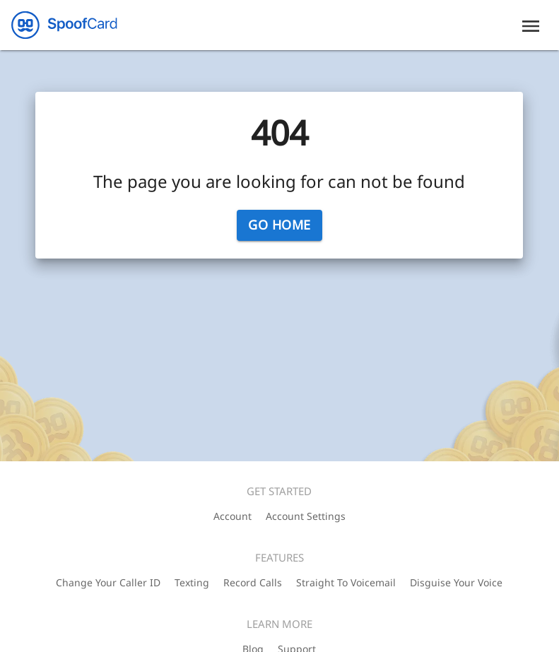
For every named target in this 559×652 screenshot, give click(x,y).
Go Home (279, 225)
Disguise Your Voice (456, 582)
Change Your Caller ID (108, 582)
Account (232, 516)
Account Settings (306, 516)
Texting (192, 582)
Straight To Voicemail (346, 582)
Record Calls (252, 582)
